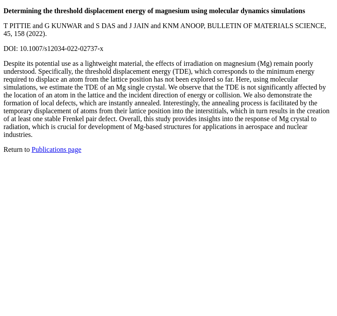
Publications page (56, 149)
